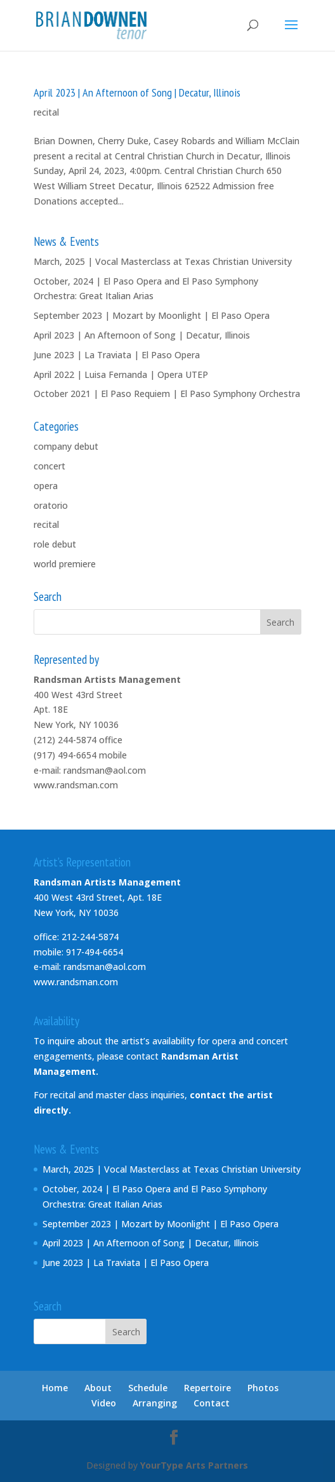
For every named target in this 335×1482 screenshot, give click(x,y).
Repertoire (207, 1388)
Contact (212, 1403)
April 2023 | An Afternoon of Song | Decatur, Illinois (137, 92)
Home (55, 1388)
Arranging (155, 1403)
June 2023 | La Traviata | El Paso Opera (117, 355)
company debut (66, 446)
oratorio (51, 505)
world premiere (65, 564)
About (98, 1388)
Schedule (148, 1388)
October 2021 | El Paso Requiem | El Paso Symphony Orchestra (167, 393)
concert (49, 466)
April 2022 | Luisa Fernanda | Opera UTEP (121, 374)
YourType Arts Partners (194, 1465)
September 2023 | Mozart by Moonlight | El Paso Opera (152, 315)
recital (46, 112)
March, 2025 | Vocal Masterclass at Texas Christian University (163, 261)
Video (103, 1403)
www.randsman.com (76, 785)
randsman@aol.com (104, 770)
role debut (55, 544)
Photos (263, 1388)
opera (46, 486)
